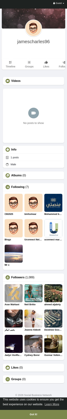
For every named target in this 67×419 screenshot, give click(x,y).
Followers (18, 277)
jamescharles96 (33, 41)
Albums (16, 175)
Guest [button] (58, 3)
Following (18, 187)
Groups (16, 379)
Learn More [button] (52, 404)
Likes (15, 367)
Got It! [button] (33, 414)
